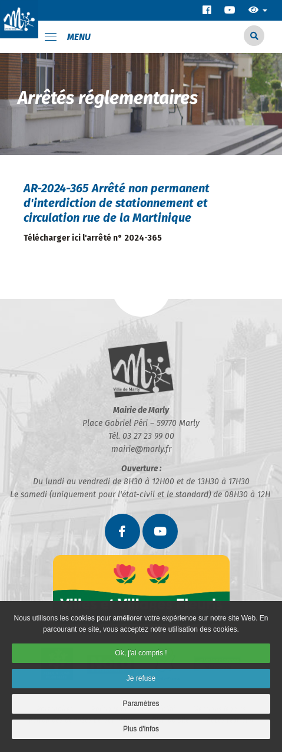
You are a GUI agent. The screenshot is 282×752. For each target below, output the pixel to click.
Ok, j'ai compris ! (141, 656)
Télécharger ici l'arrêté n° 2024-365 (93, 238)
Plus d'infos (141, 732)
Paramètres (140, 707)
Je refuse (141, 682)
